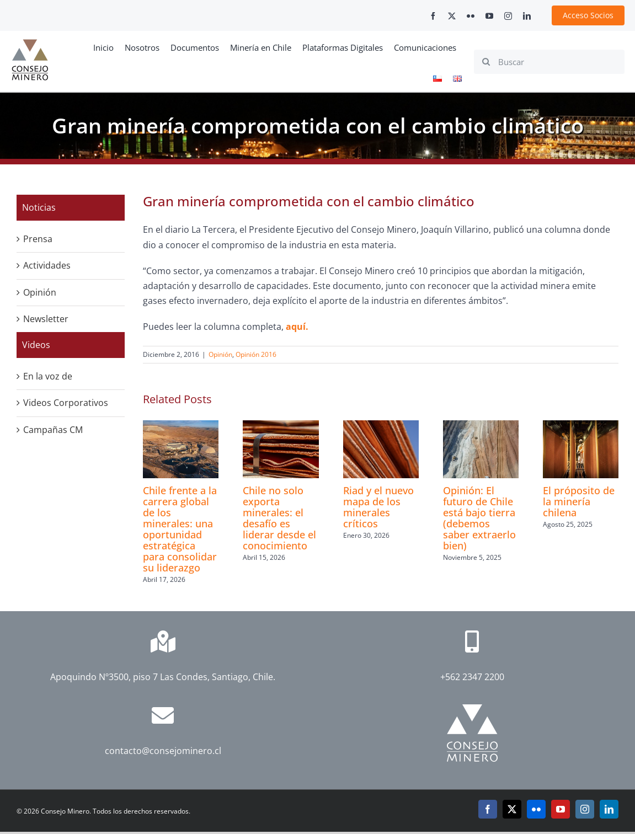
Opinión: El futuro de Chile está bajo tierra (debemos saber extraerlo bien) (479, 518)
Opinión (220, 354)
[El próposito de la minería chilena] (580, 426)
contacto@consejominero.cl (163, 751)
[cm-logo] (29, 44)
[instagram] (508, 16)
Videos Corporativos (65, 403)
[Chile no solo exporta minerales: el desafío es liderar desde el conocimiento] (280, 426)
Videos (36, 345)
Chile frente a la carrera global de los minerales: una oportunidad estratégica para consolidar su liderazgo (180, 529)
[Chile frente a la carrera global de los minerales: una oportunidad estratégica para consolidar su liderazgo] (180, 426)
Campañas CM (53, 430)
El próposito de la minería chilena (579, 501)
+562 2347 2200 (472, 677)
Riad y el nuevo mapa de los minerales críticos (378, 507)
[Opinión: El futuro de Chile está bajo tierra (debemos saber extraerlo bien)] (481, 426)
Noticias (39, 207)
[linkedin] (527, 16)
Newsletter (45, 319)
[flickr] (470, 16)
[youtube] (489, 16)
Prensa (37, 239)
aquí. (296, 326)
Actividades (47, 265)
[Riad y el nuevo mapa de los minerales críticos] (381, 426)
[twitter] (452, 16)
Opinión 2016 (256, 354)
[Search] (486, 62)
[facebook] (433, 16)
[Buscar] (549, 62)
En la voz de (47, 376)
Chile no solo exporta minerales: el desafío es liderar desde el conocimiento (279, 518)
